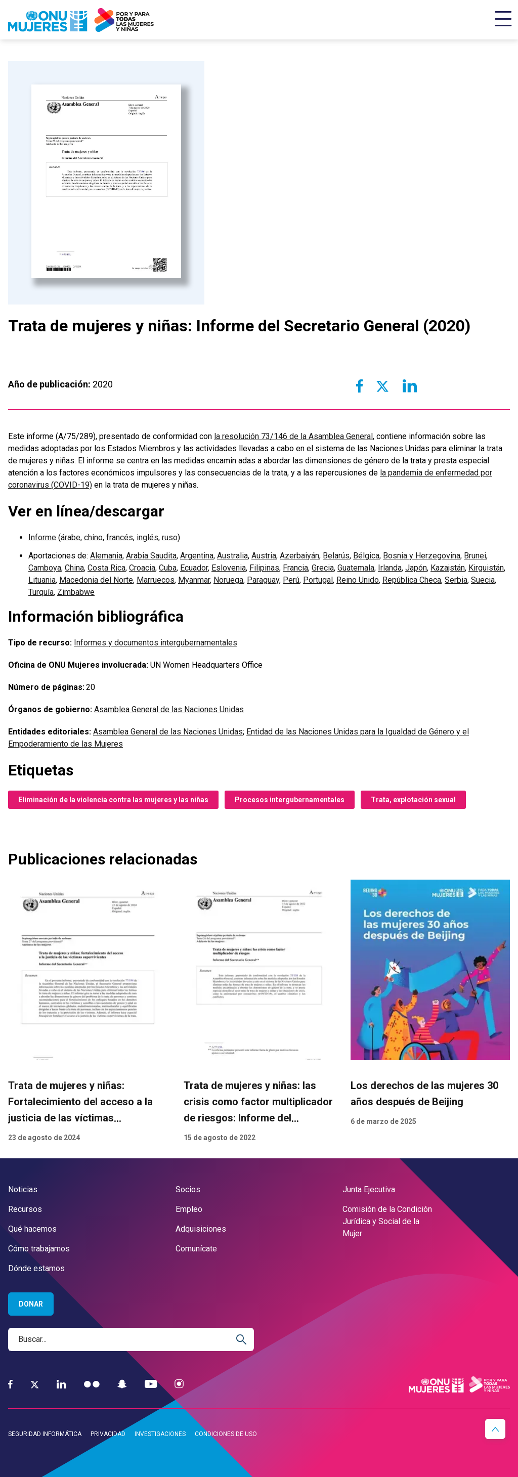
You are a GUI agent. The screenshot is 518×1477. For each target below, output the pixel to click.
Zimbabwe (76, 592)
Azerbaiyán (299, 555)
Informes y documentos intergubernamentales (155, 642)
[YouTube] (151, 1384)
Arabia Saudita (151, 555)
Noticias (22, 1189)
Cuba (168, 568)
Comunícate (196, 1248)
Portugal (318, 580)
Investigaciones (160, 1434)
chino (93, 537)
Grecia (323, 568)
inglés (147, 537)
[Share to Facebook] (360, 386)
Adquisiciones (201, 1229)
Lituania (42, 580)
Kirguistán (486, 568)
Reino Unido (357, 580)
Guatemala (355, 568)
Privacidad (108, 1434)
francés (119, 537)
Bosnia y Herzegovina (421, 555)
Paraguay (263, 580)
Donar (31, 1304)
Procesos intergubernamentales (289, 800)
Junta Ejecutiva (368, 1189)
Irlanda (390, 568)
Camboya (44, 568)
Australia (232, 555)
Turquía (41, 592)
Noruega (228, 580)
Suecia (483, 580)
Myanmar (194, 580)
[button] (495, 1429)
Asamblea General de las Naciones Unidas (169, 709)
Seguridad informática (44, 1434)
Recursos (25, 1209)
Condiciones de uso (226, 1434)
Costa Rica (106, 568)
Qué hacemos (32, 1229)
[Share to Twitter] (382, 386)
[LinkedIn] (61, 1384)
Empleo (189, 1209)
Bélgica (366, 555)
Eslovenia (228, 568)
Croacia (142, 568)
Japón (416, 568)
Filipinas (264, 568)
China (74, 568)
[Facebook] (10, 1384)
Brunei (475, 555)
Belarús (336, 555)
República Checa (411, 580)
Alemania (106, 555)
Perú (291, 580)
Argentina (196, 555)
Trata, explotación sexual (413, 800)
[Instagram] (179, 1384)
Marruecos (156, 580)
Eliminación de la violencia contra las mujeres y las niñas (113, 800)
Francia (295, 568)
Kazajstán (447, 568)
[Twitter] (34, 1384)
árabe (70, 537)
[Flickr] (92, 1384)
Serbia (456, 580)
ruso (170, 537)
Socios (188, 1189)
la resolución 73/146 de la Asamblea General (293, 436)
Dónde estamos (36, 1268)
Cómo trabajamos (39, 1248)
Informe (42, 537)
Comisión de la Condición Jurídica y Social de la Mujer (387, 1221)
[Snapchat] (122, 1384)
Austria (263, 555)
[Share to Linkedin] (409, 386)
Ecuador (194, 568)
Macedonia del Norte (96, 580)
